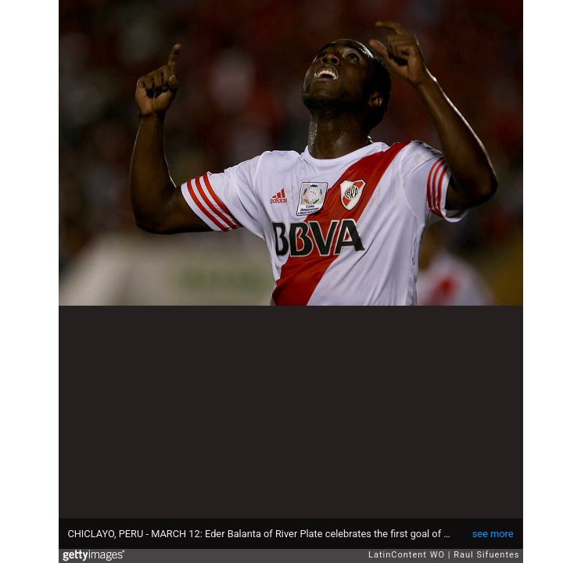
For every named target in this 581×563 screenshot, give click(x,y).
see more (493, 534)
